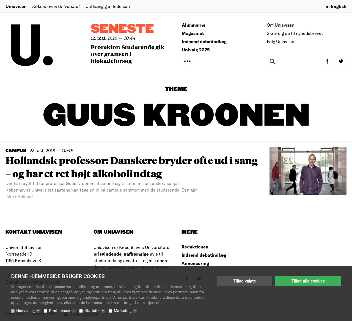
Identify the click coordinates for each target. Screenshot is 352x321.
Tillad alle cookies (308, 280)
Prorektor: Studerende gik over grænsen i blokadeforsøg (127, 54)
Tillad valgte (244, 280)
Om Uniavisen (280, 24)
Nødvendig (28, 310)
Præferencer (62, 310)
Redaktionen (195, 246)
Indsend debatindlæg (204, 41)
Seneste (122, 29)
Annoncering (195, 263)
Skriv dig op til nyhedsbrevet (295, 33)
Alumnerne (193, 24)
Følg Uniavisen (281, 41)
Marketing (125, 310)
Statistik (94, 310)
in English (336, 6)
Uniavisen (16, 6)
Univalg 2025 (196, 49)
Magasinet (193, 33)
